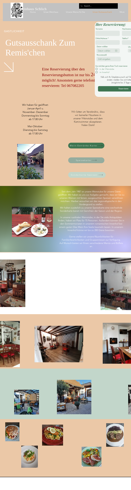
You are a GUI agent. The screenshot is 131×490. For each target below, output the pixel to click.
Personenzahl (102, 55)
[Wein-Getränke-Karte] (86, 145)
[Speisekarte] (86, 160)
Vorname (99, 29)
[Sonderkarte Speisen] (87, 175)
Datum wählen (102, 46)
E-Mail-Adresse (101, 38)
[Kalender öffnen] (116, 51)
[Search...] (98, 6)
